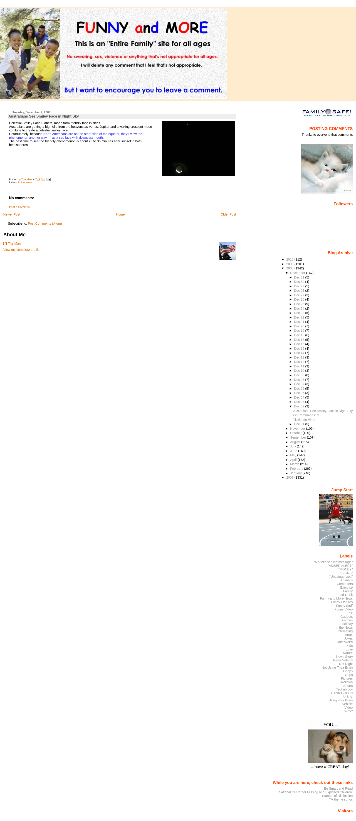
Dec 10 (299, 370)
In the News (25, 182)
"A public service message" (333, 562)
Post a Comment (19, 207)
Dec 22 (299, 317)
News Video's (343, 660)
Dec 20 (299, 326)
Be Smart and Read (338, 788)
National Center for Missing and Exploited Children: (316, 792)
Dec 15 (299, 348)
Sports (348, 686)
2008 (290, 268)
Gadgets (346, 616)
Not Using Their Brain (337, 667)
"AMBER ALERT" (340, 565)
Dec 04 (299, 397)
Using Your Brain (341, 700)
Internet (347, 635)
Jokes (348, 638)
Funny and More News (336, 598)
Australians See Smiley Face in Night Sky (323, 411)
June (294, 451)
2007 (290, 477)
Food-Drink (345, 595)
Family (348, 591)
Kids (349, 646)
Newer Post (11, 214)
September (298, 437)
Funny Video (343, 609)
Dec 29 (299, 286)
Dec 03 (299, 402)
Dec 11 (299, 366)
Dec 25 (299, 304)
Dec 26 (299, 299)
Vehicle (347, 704)
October (296, 433)
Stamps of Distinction (337, 796)
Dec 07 (299, 384)
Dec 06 (299, 388)
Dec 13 (299, 357)
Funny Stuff (344, 606)
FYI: (350, 613)
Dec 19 (299, 330)
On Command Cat (306, 415)
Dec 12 (299, 362)
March (295, 464)
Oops (349, 675)
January (296, 473)
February (297, 468)
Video (348, 707)
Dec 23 (299, 313)
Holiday (347, 624)
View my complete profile (21, 249)
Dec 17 (299, 339)
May (293, 455)
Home (120, 214)
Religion (347, 682)
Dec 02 (299, 406)
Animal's (347, 580)
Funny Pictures (342, 602)
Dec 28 (299, 290)
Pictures (347, 678)
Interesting (345, 631)
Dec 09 (299, 375)
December (298, 273)
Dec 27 (299, 295)
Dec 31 (299, 277)
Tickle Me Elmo (304, 420)
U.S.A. (348, 696)
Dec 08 (299, 380)
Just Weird (345, 642)
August (295, 442)
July (293, 446)
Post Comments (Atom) (45, 223)
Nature (348, 653)
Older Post (228, 214)
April (294, 460)
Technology (344, 689)
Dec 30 (299, 282)
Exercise (346, 587)
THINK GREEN (341, 693)
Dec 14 (299, 353)
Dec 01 (299, 424)
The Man (14, 243)
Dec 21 (299, 322)
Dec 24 (299, 308)
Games (347, 620)
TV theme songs (341, 799)
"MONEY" (346, 569)
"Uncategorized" (341, 576)
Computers (345, 584)
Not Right (346, 664)
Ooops (348, 671)
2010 (290, 259)
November (298, 428)
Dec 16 (299, 344)
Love (349, 649)
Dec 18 (299, 335)
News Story (344, 656)
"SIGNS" (346, 573)
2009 (290, 264)
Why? (348, 711)
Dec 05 (299, 393)
